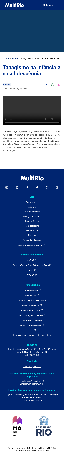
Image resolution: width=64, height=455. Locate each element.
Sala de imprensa (32, 211)
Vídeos (15, 58)
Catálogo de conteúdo (32, 216)
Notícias (32, 235)
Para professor (32, 221)
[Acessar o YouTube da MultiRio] (6, 188)
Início (6, 58)
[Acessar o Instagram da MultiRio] (16, 188)
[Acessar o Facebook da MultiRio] (37, 188)
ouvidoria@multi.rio (32, 366)
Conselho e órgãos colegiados (32, 300)
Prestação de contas (32, 310)
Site (32, 197)
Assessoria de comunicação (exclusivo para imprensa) (32, 375)
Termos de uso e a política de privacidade (32, 335)
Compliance (32, 295)
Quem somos (32, 202)
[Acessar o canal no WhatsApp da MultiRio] (47, 188)
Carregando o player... (32, 110)
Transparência (32, 284)
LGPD (32, 330)
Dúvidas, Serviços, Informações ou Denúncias (32, 390)
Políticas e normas (32, 305)
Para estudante (32, 226)
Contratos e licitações (32, 320)
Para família (32, 230)
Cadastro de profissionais (32, 325)
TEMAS (32, 275)
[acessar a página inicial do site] (14, 5)
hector (32, 270)
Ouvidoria (32, 361)
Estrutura (32, 207)
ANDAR (32, 260)
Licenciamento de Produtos (32, 244)
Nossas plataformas (32, 254)
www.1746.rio (35, 400)
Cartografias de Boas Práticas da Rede (32, 265)
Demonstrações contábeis (32, 315)
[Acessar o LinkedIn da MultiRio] (57, 188)
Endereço (32, 344)
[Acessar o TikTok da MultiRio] (27, 188)
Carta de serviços (32, 290)
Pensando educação (32, 240)
